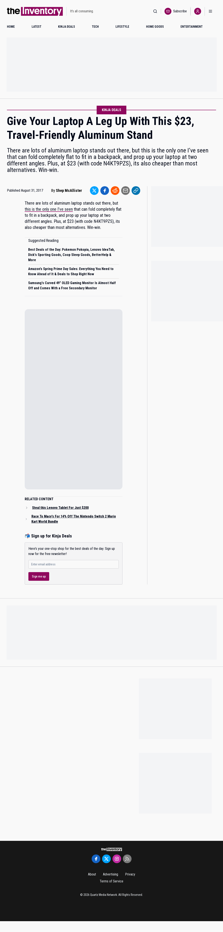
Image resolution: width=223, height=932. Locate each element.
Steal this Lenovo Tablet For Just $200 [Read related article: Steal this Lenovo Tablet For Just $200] (60, 508)
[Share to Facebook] (104, 190)
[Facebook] (96, 858)
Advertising (110, 874)
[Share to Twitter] (94, 190)
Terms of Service (111, 881)
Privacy (130, 874)
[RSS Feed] (127, 858)
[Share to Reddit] (115, 190)
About (92, 874)
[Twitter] (106, 858)
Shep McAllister (69, 190)
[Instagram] (116, 858)
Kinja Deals (111, 110)
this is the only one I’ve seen (49, 209)
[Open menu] (210, 11)
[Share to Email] (125, 190)
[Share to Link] (136, 190)
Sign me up (39, 576)
